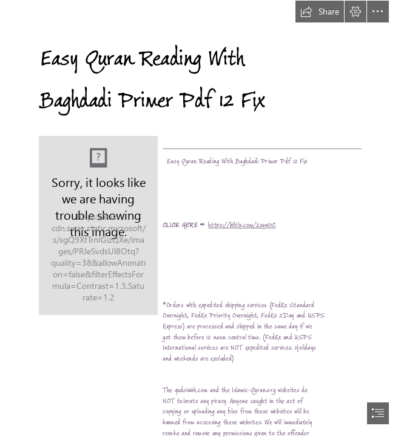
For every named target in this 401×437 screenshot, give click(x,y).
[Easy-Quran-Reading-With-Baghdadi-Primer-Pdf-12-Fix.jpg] (98, 225)
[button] (319, 11)
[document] (200, 218)
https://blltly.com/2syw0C (241, 225)
